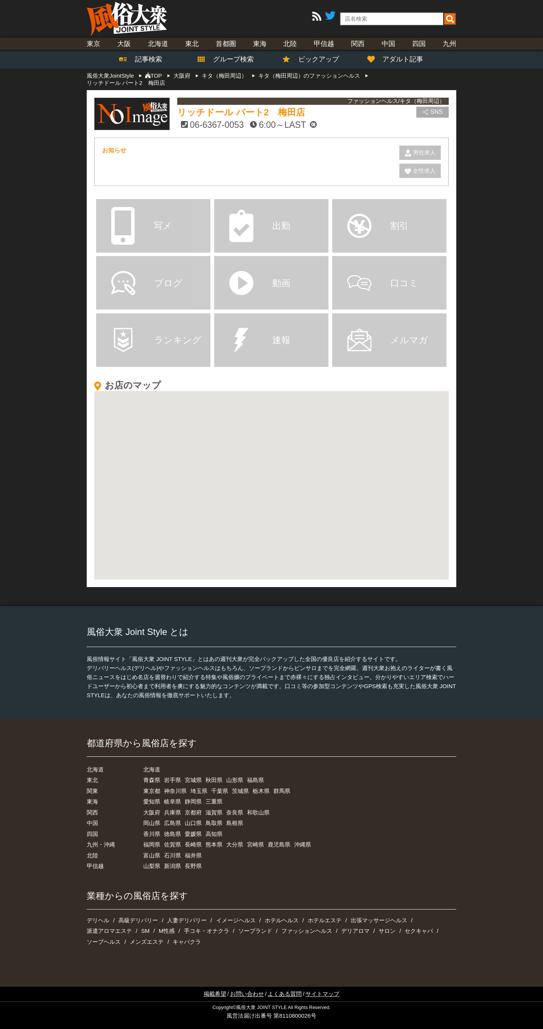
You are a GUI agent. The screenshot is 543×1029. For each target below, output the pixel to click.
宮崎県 (255, 844)
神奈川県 (175, 791)
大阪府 (151, 812)
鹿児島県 (279, 844)
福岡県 (151, 844)
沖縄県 (302, 844)
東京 (93, 44)
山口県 (193, 823)
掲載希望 (215, 994)
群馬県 (281, 791)
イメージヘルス (236, 920)
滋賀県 (214, 812)
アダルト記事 (399, 59)
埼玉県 (198, 791)
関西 (358, 44)
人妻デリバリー (187, 920)
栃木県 (261, 791)
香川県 (151, 834)
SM (145, 931)
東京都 (151, 791)
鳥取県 (214, 823)
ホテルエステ (325, 920)
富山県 (151, 855)
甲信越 (324, 44)
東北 (192, 44)
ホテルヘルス (282, 920)
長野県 (193, 866)
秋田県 (214, 780)
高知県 (214, 834)
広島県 (172, 823)
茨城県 (240, 791)
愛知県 (151, 801)
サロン (387, 931)
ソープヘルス (104, 942)
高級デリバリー (138, 920)
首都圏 (226, 44)
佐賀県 (172, 844)
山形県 (234, 780)
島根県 (234, 823)
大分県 (234, 844)
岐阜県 (172, 801)
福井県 (193, 855)
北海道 (158, 44)
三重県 (214, 801)
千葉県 (219, 791)
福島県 (255, 780)
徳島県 (172, 834)
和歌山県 (258, 812)
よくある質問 (285, 994)
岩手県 (172, 780)
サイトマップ (322, 994)
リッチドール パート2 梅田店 (241, 112)
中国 (388, 44)
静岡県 (193, 801)
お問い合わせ (247, 994)
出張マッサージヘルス (379, 920)
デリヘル (98, 920)
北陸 (290, 44)
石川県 (172, 855)
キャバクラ (187, 942)
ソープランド (255, 931)
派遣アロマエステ (109, 931)
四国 (419, 44)
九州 (449, 44)
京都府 (193, 812)
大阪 (124, 44)
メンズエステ (147, 942)
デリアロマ (355, 931)
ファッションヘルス (306, 931)
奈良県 (234, 812)
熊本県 (214, 844)
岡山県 (151, 823)
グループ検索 (229, 59)
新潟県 (172, 866)
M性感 (167, 931)
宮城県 (193, 780)
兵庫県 (172, 812)
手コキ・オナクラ (206, 931)
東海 (260, 44)
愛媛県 (193, 834)
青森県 (151, 780)
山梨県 (151, 866)
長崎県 (193, 844)
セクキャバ (419, 931)
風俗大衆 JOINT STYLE (261, 1007)
